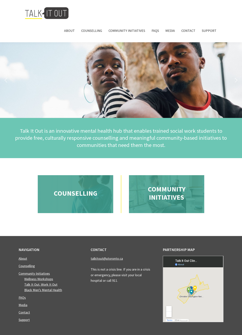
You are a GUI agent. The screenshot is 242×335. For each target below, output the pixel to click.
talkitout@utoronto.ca (107, 258)
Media (23, 305)
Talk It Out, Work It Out (40, 284)
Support (24, 320)
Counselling (75, 193)
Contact (24, 312)
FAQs (22, 297)
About (23, 258)
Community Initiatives (166, 193)
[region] (121, 80)
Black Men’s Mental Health (43, 290)
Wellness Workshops (38, 279)
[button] (6, 80)
